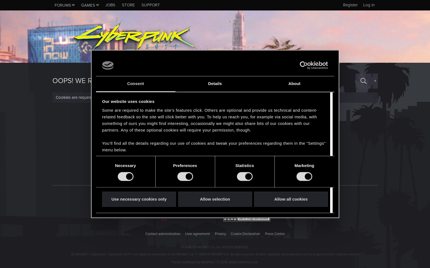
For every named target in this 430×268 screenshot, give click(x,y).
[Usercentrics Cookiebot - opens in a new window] (304, 65)
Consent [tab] (135, 83)
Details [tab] (215, 83)
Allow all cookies (291, 199)
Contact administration (162, 234)
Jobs (110, 4)
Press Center (275, 234)
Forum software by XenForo (215, 262)
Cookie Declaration (245, 234)
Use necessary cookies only (139, 199)
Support (150, 4)
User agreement (197, 234)
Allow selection (215, 199)
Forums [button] (63, 5)
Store (128, 4)
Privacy (220, 234)
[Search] (364, 81)
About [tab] (295, 83)
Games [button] (88, 5)
